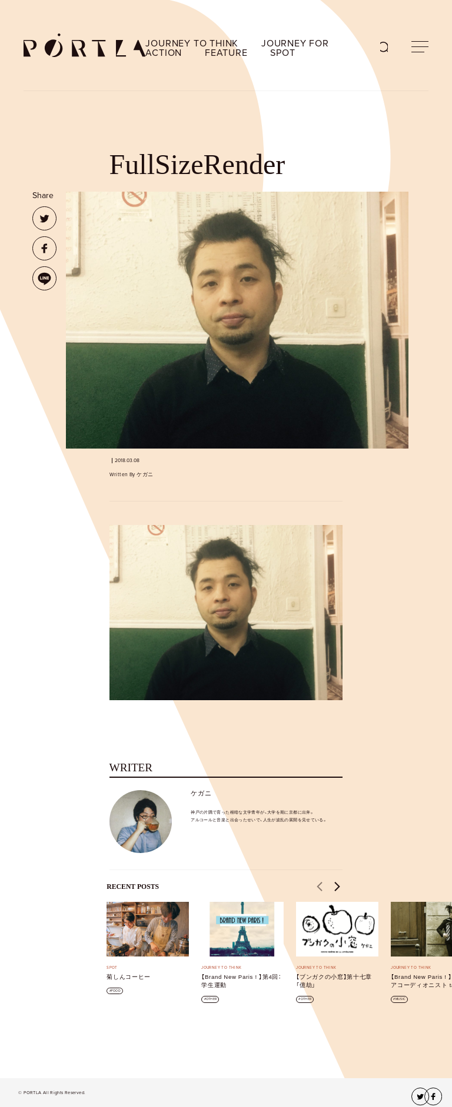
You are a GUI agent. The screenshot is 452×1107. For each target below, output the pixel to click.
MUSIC (401, 999)
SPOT (282, 53)
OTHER (211, 999)
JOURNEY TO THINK (191, 43)
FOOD (116, 991)
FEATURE (226, 53)
